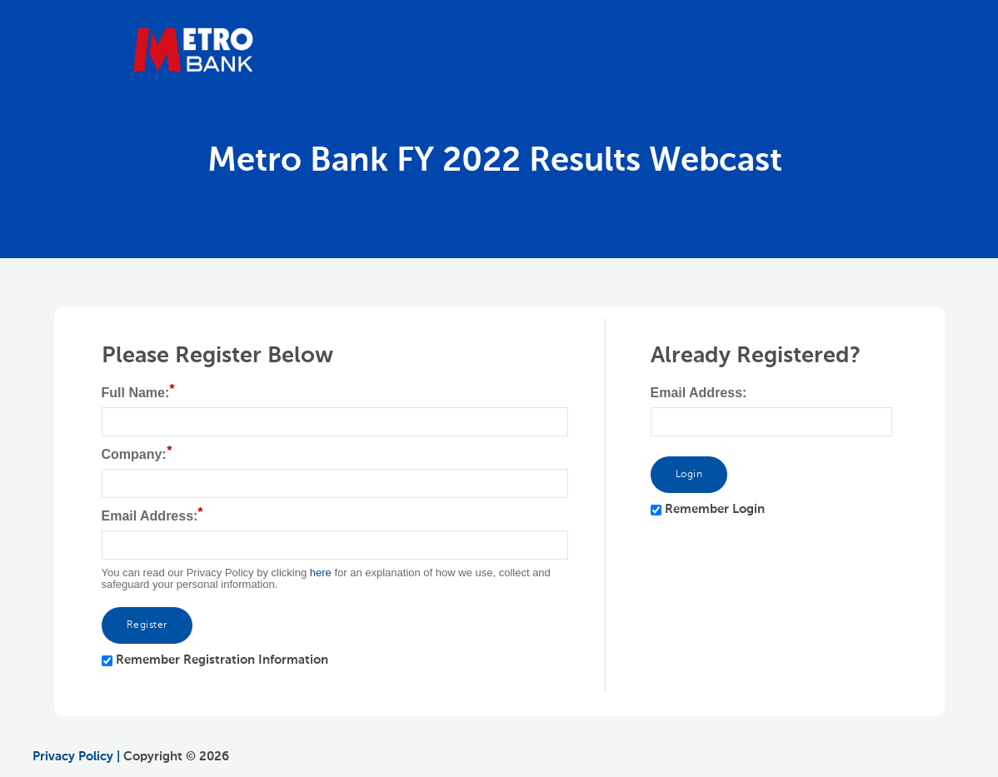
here (321, 572)
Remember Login (715, 509)
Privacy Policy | (76, 756)
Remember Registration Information (222, 660)
